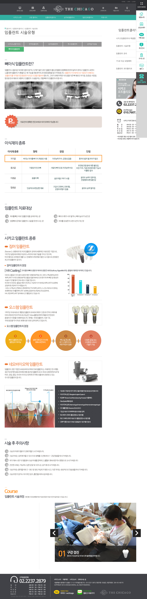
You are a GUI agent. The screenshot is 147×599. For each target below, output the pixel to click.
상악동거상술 (92, 44)
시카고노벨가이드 (14, 44)
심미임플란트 (53, 44)
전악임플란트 (34, 44)
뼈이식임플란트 (14, 49)
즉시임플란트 (72, 44)
